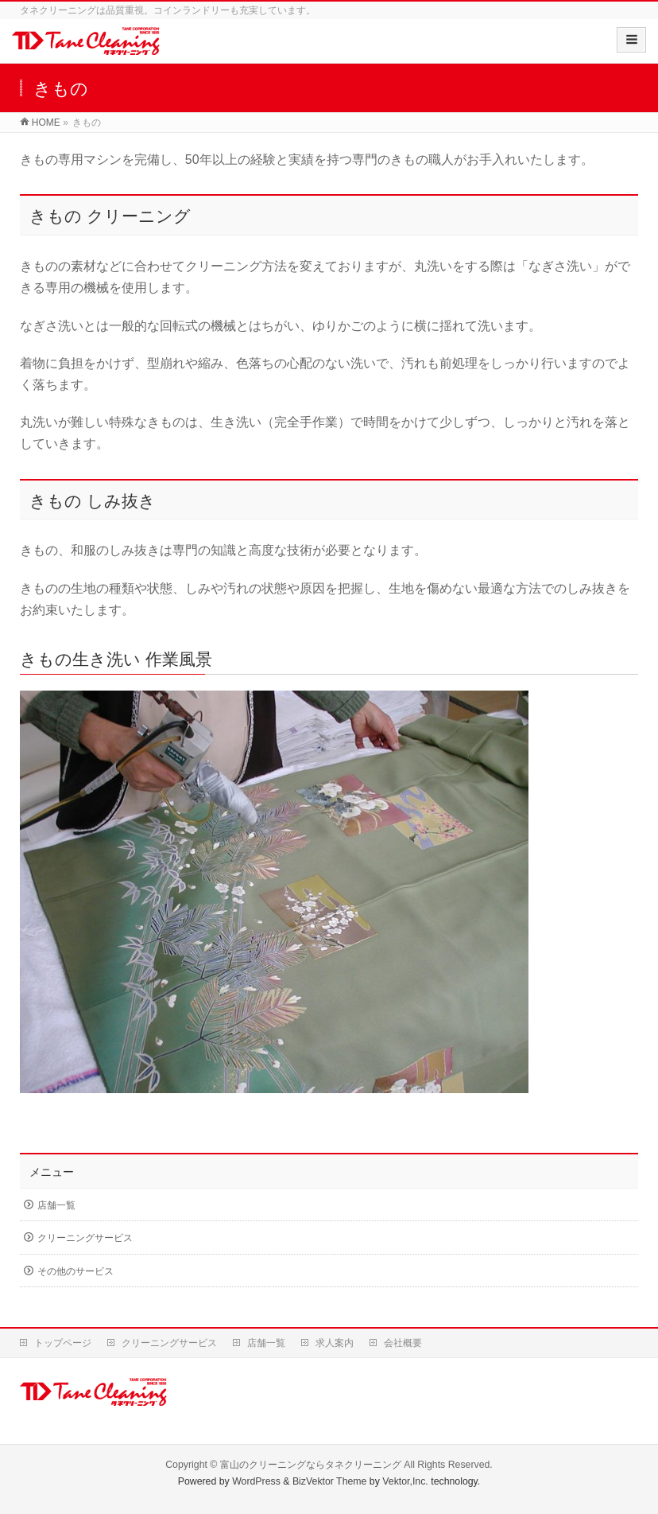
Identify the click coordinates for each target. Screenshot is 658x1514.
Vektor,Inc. (405, 1481)
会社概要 (403, 1343)
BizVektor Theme (329, 1481)
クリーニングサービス (85, 1238)
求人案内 (334, 1343)
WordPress (256, 1481)
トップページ (62, 1343)
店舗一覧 (56, 1205)
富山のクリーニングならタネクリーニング (310, 1464)
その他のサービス (75, 1271)
